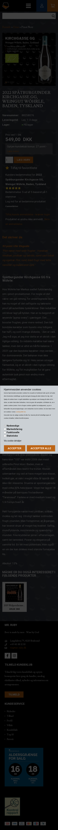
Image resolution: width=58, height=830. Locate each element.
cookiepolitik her (21, 412)
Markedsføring (14, 429)
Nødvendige (13, 426)
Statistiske (12, 436)
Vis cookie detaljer (12, 440)
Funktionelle (13, 432)
